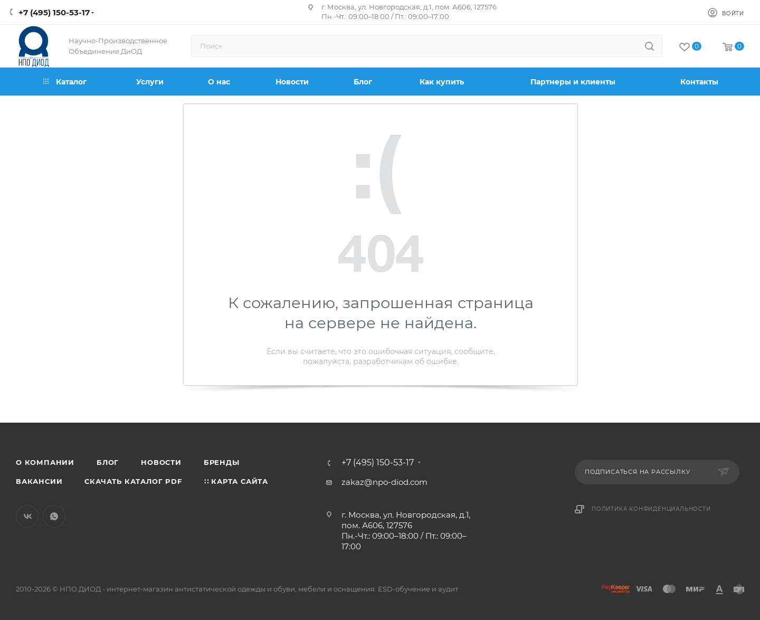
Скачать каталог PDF (133, 481)
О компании (45, 462)
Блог (108, 462)
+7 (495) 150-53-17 (54, 12)
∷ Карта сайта (236, 481)
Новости (161, 462)
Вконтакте (27, 516)
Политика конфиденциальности (651, 508)
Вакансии (39, 481)
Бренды (222, 462)
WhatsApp (54, 516)
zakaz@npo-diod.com (384, 482)
